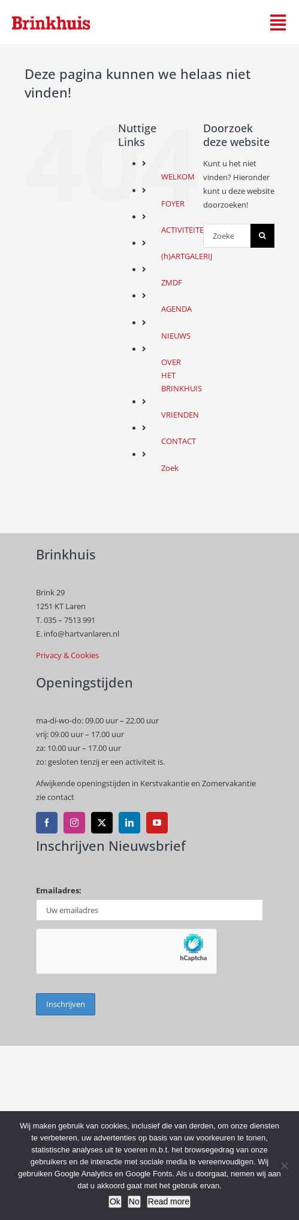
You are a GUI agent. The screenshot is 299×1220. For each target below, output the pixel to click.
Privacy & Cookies (67, 655)
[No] (284, 1166)
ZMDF (171, 282)
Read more (168, 1201)
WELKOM (178, 176)
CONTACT (178, 441)
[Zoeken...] (226, 236)
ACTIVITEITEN (185, 229)
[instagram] (74, 822)
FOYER (173, 203)
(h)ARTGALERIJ (186, 256)
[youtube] (157, 822)
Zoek (170, 468)
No (134, 1201)
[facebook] (47, 822)
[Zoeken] (262, 236)
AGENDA (176, 308)
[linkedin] (129, 822)
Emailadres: (58, 890)
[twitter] (102, 822)
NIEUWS (176, 335)
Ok (115, 1201)
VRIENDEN (180, 414)
